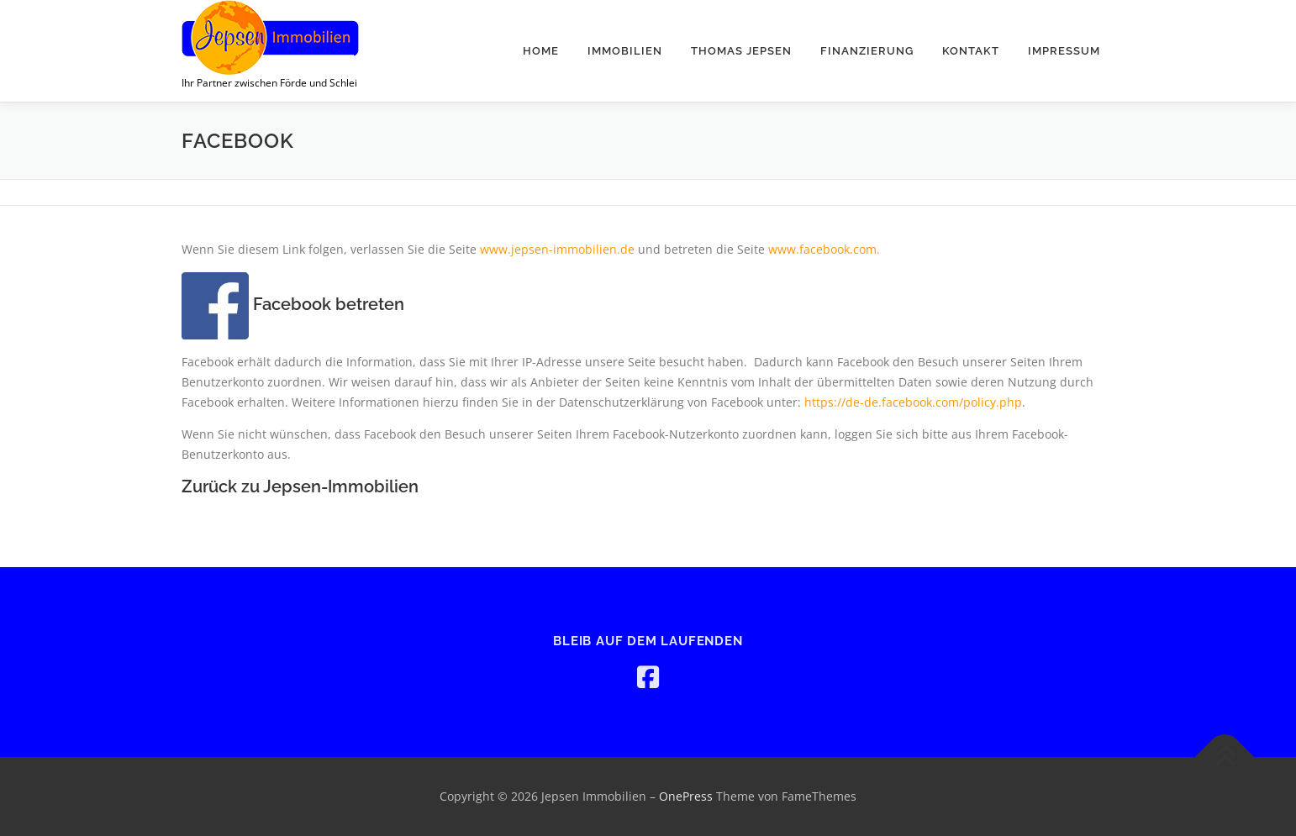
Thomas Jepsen (741, 51)
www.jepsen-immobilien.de (557, 249)
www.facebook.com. (824, 249)
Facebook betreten (293, 304)
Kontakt (970, 51)
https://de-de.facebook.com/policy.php (913, 402)
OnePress (686, 796)
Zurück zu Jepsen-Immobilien (302, 486)
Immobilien (624, 51)
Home (541, 51)
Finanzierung (867, 51)
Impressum (1064, 51)
